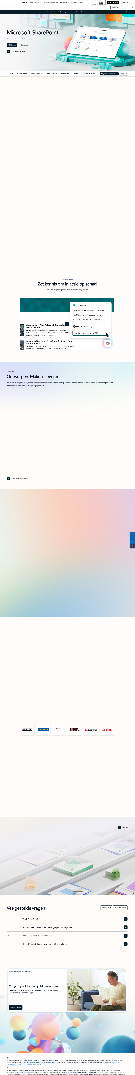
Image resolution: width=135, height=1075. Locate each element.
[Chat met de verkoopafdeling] (132, 531)
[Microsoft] (13, 2)
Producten (37, 2)
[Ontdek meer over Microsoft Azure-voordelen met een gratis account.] (24, 45)
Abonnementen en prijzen (51, 2)
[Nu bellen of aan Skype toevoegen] (132, 539)
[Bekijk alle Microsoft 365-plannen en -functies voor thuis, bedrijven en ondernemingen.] (123, 827)
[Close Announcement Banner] (125, 11)
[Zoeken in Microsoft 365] (102, 2)
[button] (67, 324)
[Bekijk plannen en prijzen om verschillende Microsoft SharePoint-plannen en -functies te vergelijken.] (109, 73)
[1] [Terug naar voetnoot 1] (7, 1057)
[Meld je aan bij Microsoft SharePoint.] (12, 45)
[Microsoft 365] (27, 2)
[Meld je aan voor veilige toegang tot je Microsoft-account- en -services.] (123, 73)
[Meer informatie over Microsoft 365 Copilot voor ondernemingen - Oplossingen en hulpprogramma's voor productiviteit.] (15, 1007)
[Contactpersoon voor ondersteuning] (132, 543)
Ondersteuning (78, 2)
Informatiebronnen (65, 2)
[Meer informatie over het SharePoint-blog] (77, 12)
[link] (10, 74)
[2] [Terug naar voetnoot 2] (7, 1067)
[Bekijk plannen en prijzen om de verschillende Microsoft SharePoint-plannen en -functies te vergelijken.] (16, 51)
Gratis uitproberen (113, 2)
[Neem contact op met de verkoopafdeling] (132, 535)
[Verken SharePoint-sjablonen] (67, 478)
